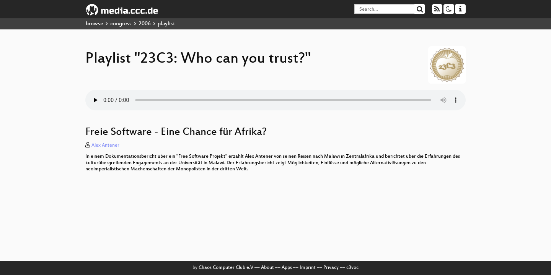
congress (121, 24)
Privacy (331, 267)
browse (94, 24)
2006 (145, 24)
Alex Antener (105, 145)
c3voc (352, 267)
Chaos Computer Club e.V (226, 267)
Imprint (308, 267)
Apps (287, 267)
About (267, 267)
